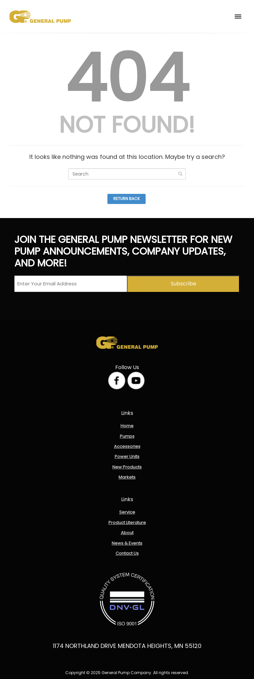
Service (127, 512)
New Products (127, 467)
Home (127, 426)
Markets (127, 477)
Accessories (127, 446)
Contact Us (127, 553)
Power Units (127, 456)
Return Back (126, 198)
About (127, 533)
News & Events (127, 543)
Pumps (127, 436)
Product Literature (127, 522)
